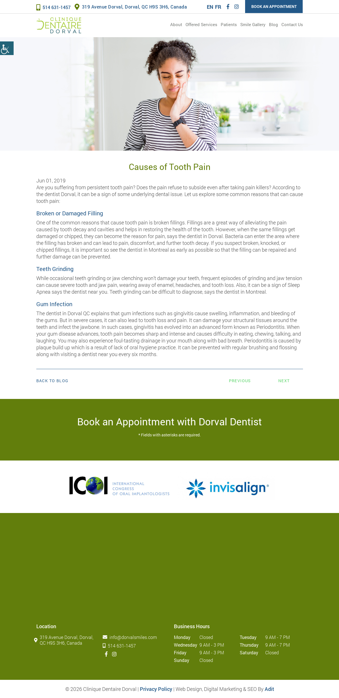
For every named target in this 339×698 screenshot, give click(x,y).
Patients (229, 24)
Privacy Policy (156, 689)
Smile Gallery (253, 24)
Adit (269, 689)
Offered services (201, 24)
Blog (273, 24)
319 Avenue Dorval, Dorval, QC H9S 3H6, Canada (131, 7)
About (176, 24)
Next (284, 380)
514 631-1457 (53, 7)
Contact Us (292, 24)
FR (218, 6)
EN (210, 6)
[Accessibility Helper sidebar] (7, 48)
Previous (240, 380)
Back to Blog (52, 381)
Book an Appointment (273, 6)
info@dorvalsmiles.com (131, 637)
